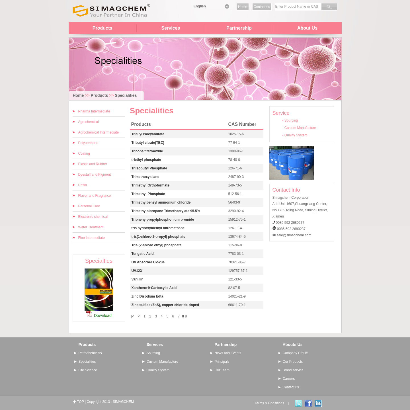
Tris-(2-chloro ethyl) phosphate (157, 245)
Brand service (293, 370)
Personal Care (89, 206)
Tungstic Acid (143, 254)
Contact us (262, 7)
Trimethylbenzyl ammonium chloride (161, 202)
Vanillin (138, 279)
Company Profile (295, 353)
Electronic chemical (93, 217)
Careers (289, 379)
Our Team (222, 370)
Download (103, 315)
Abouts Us (293, 344)
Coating (84, 153)
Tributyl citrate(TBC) (148, 143)
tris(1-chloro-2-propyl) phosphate (158, 237)
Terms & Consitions (269, 403)
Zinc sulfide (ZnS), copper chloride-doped (165, 305)
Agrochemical (88, 122)
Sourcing (291, 120)
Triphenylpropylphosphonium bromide (163, 220)
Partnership (239, 28)
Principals (222, 362)
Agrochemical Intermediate (98, 132)
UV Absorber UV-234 (148, 262)
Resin (82, 185)
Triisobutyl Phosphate (149, 168)
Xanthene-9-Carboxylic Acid (154, 288)
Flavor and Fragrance (94, 196)
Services (170, 28)
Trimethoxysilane (145, 177)
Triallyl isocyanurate (148, 134)
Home (242, 7)
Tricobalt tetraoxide (147, 151)
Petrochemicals (90, 353)
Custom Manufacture (300, 128)
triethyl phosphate (146, 160)
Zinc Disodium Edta (147, 296)
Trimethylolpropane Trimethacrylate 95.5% (166, 211)
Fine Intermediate (91, 238)
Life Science (88, 370)
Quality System (296, 135)
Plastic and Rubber (92, 164)
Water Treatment (91, 227)
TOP (80, 402)
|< (132, 316)
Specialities (126, 95)
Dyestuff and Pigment (94, 175)
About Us (307, 28)
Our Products (293, 362)
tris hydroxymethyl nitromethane (158, 228)
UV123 (137, 271)
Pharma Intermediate (94, 111)
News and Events (228, 353)
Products (102, 28)
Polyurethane (88, 143)
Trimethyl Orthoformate (150, 185)
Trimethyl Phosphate (148, 194)
